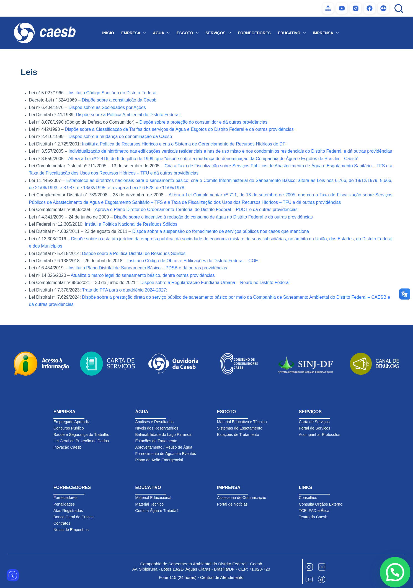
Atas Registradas (68, 510)
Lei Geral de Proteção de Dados (81, 441)
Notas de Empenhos (71, 529)
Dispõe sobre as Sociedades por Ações (107, 107)
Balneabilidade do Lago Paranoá (163, 434)
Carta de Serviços (314, 422)
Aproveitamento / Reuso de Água (163, 447)
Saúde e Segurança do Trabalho (81, 434)
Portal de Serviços (314, 428)
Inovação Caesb (67, 447)
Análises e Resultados (154, 422)
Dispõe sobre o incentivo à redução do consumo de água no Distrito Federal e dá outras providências (213, 217)
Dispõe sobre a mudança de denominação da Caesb (120, 136)
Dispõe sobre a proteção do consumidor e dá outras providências (204, 122)
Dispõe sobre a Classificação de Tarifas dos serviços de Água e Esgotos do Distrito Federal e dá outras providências (179, 129)
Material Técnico (149, 504)
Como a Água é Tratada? (157, 510)
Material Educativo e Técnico (242, 422)
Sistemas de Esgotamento (239, 428)
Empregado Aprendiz (71, 422)
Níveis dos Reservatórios (157, 428)
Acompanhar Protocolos (319, 434)
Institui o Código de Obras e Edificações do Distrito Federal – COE (192, 260)
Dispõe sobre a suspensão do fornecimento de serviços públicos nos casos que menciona (220, 231)
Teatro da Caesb (313, 517)
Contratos (61, 523)
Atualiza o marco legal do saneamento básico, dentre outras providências (143, 275)
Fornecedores (65, 497)
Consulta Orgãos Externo (320, 504)
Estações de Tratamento (156, 441)
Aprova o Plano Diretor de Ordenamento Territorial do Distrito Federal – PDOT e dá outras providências (196, 209)
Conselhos (308, 497)
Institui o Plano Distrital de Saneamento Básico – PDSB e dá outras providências (147, 268)
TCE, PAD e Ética (314, 510)
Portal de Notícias (232, 504)
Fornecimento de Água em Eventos (165, 453)
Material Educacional (153, 497)
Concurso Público (68, 428)
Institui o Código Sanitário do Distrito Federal (112, 92)
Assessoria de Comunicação (241, 497)
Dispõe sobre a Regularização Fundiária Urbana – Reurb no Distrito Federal (215, 282)
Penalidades (64, 504)
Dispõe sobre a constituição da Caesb (119, 100)
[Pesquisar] (398, 8)
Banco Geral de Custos (73, 517)
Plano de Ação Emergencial (159, 460)
